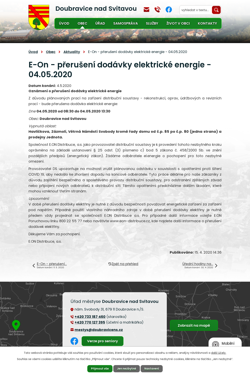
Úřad (100, 23)
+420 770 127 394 (157, 9)
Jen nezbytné (126, 369)
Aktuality (71, 51)
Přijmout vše (100, 369)
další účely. (218, 353)
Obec (82, 23)
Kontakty (207, 23)
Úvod (64, 23)
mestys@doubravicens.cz (146, 9)
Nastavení (151, 369)
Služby (152, 23)
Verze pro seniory (102, 341)
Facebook (169, 9)
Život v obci (178, 23)
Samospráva (125, 23)
